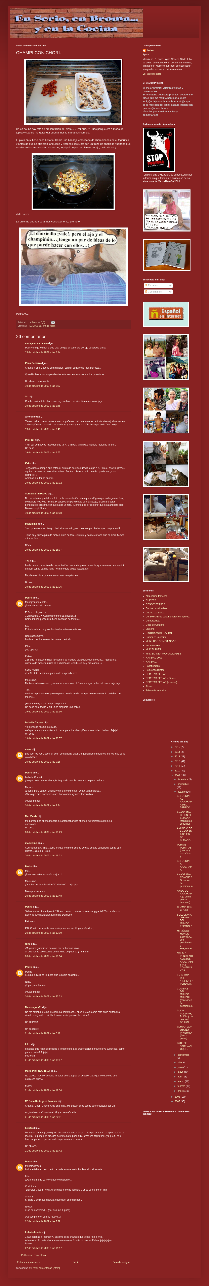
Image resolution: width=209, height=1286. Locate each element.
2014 (178, 752)
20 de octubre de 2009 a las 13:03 (43, 855)
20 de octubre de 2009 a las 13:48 (43, 895)
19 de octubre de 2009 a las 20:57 (43, 738)
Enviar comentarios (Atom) (45, 1268)
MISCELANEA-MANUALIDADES (163, 653)
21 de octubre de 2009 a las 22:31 (43, 1117)
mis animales (153, 645)
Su (26, 396)
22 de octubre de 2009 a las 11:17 (43, 1248)
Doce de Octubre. (155, 624)
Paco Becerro (33, 363)
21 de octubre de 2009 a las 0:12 (42, 1033)
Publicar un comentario (33, 1255)
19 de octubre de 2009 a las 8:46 (42, 405)
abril (180, 1076)
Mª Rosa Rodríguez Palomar (41, 1101)
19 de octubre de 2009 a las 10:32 (43, 482)
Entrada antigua (121, 1262)
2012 (178, 761)
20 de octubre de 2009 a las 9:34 (42, 805)
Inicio (76, 1262)
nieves (29, 1128)
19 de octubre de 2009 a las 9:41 (42, 429)
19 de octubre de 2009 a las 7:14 (42, 352)
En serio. (150, 628)
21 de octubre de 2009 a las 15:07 (43, 1060)
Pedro (28, 597)
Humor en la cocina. (156, 637)
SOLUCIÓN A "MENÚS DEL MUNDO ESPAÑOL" (184, 920)
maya (28, 749)
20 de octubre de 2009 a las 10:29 (43, 832)
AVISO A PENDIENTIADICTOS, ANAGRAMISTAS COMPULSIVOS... (185, 962)
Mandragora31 (33, 1007)
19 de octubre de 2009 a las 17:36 (43, 586)
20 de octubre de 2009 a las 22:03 (43, 996)
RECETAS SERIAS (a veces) (42, 326)
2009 (178, 775)
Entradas (151, 285)
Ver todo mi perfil (152, 73)
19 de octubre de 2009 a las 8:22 (42, 386)
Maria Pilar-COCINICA (37, 1071)
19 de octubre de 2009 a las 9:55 (42, 452)
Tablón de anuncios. (156, 690)
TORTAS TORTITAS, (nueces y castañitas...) (185, 850)
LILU (28, 1044)
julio (179, 1062)
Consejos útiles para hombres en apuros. (168, 616)
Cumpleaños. (153, 620)
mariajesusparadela (36, 343)
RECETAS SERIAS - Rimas (160, 678)
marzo (181, 1081)
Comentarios (153, 291)
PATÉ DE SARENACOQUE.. (184, 1046)
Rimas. (149, 686)
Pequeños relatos (155, 670)
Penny (28, 906)
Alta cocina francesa (156, 596)
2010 (178, 770)
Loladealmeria (33, 1232)
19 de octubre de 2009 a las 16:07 (43, 549)
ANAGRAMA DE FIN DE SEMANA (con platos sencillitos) (184, 818)
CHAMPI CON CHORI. (184, 908)
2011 (178, 766)
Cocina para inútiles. (157, 608)
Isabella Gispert (34, 722)
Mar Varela (31, 816)
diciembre (183, 779)
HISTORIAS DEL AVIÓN (159, 633)
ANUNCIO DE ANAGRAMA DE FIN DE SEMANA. (184, 834)
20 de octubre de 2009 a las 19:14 (43, 956)
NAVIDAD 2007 (154, 657)
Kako (28, 463)
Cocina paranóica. (155, 612)
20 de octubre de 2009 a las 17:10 (43, 932)
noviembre (183, 784)
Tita (27, 560)
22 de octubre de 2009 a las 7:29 (42, 1221)
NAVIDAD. (151, 661)
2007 (178, 1101)
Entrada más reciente (28, 1262)
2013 (178, 756)
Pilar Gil (29, 440)
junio (180, 1067)
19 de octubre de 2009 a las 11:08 (43, 513)
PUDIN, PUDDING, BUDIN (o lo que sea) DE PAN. (185, 1016)
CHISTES (151, 600)
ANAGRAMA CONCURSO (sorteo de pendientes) (185, 880)
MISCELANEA (153, 649)
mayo (180, 1072)
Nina (27, 943)
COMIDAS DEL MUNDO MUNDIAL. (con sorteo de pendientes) (185, 997)
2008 (178, 1096)
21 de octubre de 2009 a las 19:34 (43, 1090)
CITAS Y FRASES (155, 604)
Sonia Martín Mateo (36, 493)
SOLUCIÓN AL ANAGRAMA (184, 865)
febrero (181, 1086)
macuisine (31, 523)
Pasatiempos (153, 666)
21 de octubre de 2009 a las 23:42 (43, 1150)
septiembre (183, 1054)
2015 (178, 747)
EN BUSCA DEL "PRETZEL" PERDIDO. (185, 979)
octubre (181, 791)
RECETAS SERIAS (156, 674)
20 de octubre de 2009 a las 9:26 (42, 761)
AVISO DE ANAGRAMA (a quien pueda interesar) (184, 896)
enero (180, 1091)
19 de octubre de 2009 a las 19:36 (43, 711)
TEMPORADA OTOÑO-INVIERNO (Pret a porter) (184, 1032)
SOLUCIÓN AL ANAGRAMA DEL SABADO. (184, 802)
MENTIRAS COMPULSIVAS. (161, 641)
